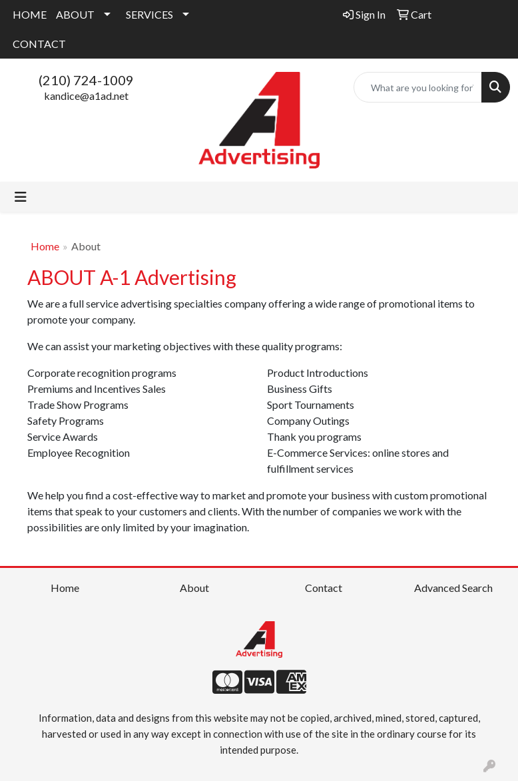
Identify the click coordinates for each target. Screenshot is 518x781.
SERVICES (149, 14)
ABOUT (75, 14)
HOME (30, 14)
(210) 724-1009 (86, 80)
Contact (323, 587)
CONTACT (39, 43)
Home (45, 246)
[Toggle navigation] (21, 196)
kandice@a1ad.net (86, 95)
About (194, 587)
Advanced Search (453, 587)
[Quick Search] (418, 87)
